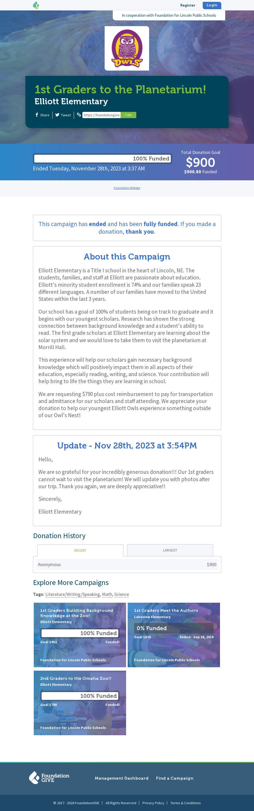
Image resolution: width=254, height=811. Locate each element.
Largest (170, 550)
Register (187, 5)
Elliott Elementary (71, 101)
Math (107, 594)
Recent (80, 550)
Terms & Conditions (186, 803)
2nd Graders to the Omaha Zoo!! (80, 703)
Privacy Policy (153, 803)
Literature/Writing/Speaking (72, 594)
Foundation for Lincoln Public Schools (185, 15)
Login (212, 5)
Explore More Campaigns (71, 582)
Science (121, 594)
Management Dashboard (122, 778)
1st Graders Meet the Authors (174, 635)
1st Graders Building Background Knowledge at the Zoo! (80, 635)
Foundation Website (127, 188)
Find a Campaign (174, 778)
